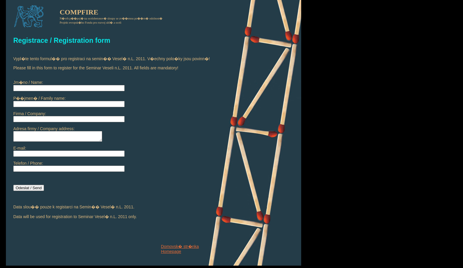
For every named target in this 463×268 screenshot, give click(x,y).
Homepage (171, 251)
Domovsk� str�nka (180, 246)
